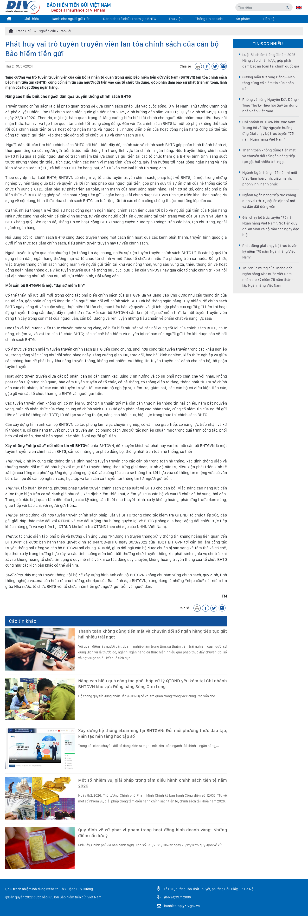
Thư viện (176, 19)
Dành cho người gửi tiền (71, 19)
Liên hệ (269, 19)
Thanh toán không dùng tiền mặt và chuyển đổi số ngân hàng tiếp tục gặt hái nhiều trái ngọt (152, 634)
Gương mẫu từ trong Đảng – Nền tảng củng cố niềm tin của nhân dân (268, 83)
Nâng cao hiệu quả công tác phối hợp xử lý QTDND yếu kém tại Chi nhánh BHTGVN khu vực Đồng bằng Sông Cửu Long (152, 683)
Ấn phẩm (243, 19)
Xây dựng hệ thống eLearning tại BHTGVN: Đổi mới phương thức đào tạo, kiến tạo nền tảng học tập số (152, 733)
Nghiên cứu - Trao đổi (54, 31)
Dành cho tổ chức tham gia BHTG (129, 19)
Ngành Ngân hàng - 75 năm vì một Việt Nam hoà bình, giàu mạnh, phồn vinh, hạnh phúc (269, 178)
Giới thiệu (31, 19)
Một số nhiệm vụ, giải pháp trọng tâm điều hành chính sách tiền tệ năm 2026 (152, 783)
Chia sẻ (185, 66)
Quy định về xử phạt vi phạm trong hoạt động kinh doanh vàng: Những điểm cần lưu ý (152, 832)
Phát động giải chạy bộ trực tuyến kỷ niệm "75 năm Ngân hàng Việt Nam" (269, 251)
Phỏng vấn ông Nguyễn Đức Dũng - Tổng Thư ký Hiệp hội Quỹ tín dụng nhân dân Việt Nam (270, 105)
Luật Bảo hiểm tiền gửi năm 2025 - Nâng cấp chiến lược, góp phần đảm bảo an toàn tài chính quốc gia (270, 60)
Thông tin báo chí (209, 19)
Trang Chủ (20, 31)
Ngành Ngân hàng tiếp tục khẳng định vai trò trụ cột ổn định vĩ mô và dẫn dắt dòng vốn (269, 201)
